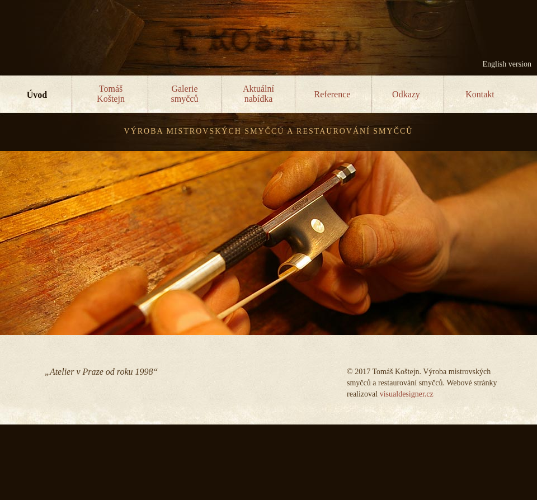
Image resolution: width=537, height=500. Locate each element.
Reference (332, 94)
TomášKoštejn (111, 93)
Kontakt (479, 94)
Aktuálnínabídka (258, 93)
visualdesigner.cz (407, 394)
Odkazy (406, 94)
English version (507, 64)
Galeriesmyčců (185, 93)
